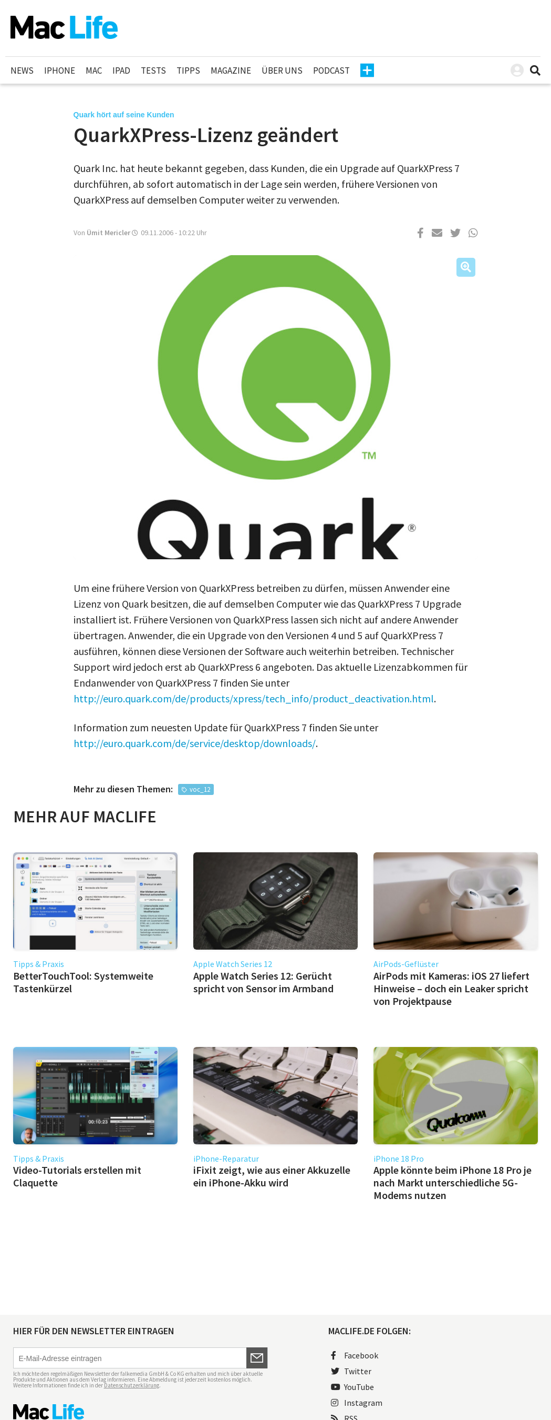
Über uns (282, 70)
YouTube (352, 1387)
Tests (153, 70)
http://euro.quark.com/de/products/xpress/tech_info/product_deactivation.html (254, 698)
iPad (121, 70)
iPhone (59, 70)
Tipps (188, 70)
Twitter (351, 1371)
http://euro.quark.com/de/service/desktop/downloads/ (195, 743)
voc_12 (200, 789)
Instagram (356, 1402)
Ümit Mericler (108, 232)
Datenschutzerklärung (131, 1385)
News (22, 70)
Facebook (354, 1355)
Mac (94, 70)
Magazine (231, 70)
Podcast (331, 70)
